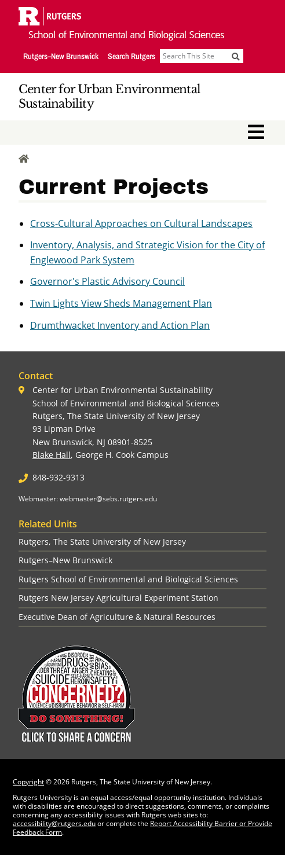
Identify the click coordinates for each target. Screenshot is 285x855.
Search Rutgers (131, 56)
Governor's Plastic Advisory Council (107, 281)
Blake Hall (51, 454)
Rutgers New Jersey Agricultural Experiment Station (118, 597)
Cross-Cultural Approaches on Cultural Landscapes (141, 223)
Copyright (28, 782)
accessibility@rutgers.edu (54, 823)
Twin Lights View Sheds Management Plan (121, 303)
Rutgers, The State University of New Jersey (102, 541)
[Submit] (235, 56)
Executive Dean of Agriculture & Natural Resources (117, 616)
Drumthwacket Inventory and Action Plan (120, 325)
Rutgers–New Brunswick (60, 56)
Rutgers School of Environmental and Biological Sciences (128, 579)
